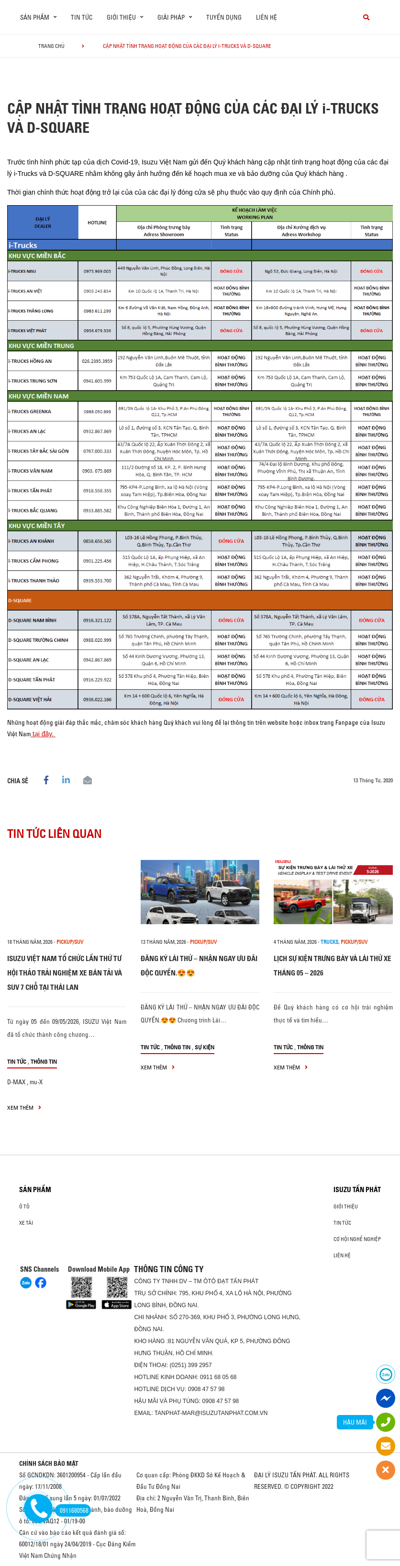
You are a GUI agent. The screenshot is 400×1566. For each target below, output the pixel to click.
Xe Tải (26, 1222)
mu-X (36, 1082)
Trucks (329, 942)
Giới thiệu (345, 1206)
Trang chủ (51, 46)
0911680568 (72, 1510)
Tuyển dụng (224, 17)
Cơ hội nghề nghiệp (357, 1239)
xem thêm (24, 1107)
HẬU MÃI (355, 1422)
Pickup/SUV (69, 942)
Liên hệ (266, 17)
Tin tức (81, 17)
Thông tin (44, 1061)
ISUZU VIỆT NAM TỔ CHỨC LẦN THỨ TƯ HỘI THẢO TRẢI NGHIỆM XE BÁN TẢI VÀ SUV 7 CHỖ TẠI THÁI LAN (64, 973)
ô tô (24, 1206)
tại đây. (43, 734)
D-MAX (16, 1082)
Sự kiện (204, 1047)
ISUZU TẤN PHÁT (357, 1189)
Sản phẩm (35, 1189)
